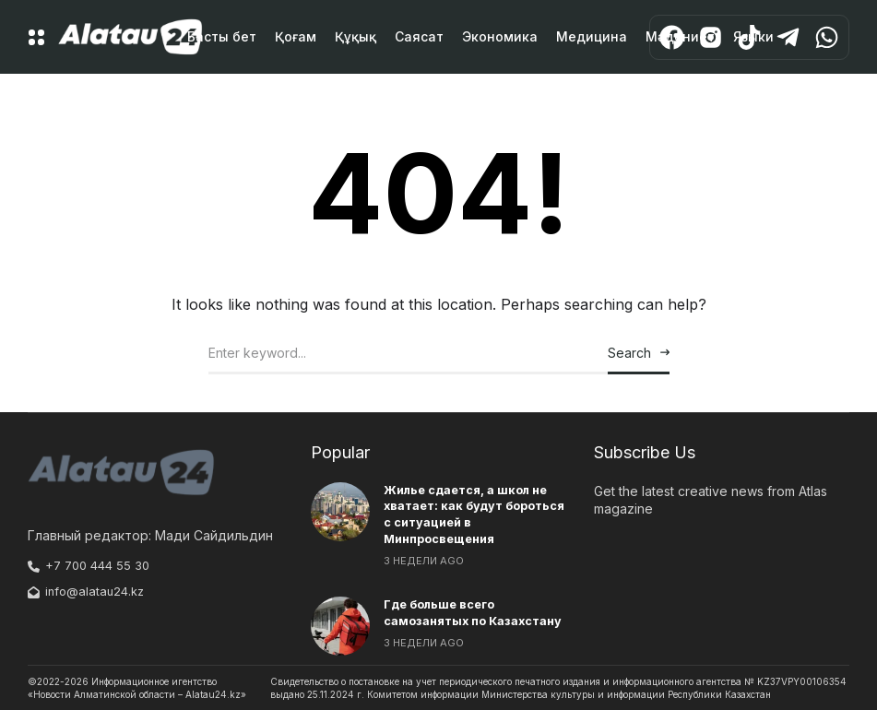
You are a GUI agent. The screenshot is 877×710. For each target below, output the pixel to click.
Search (629, 353)
